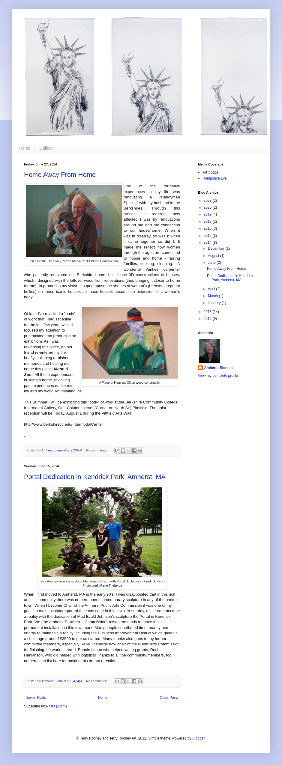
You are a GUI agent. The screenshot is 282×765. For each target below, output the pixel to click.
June (212, 262)
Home (24, 148)
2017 (208, 221)
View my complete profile (218, 376)
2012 (208, 319)
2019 (208, 214)
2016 (208, 228)
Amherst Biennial (219, 368)
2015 (208, 236)
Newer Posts (36, 697)
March (213, 296)
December (217, 248)
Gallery (45, 148)
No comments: (97, 450)
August (214, 256)
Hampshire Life (214, 178)
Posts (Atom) (56, 706)
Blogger (198, 738)
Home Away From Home (60, 174)
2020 (208, 207)
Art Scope (210, 172)
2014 (208, 242)
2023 (208, 200)
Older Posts (169, 697)
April (212, 289)
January (215, 303)
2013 (208, 312)
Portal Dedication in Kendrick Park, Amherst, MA (95, 477)
